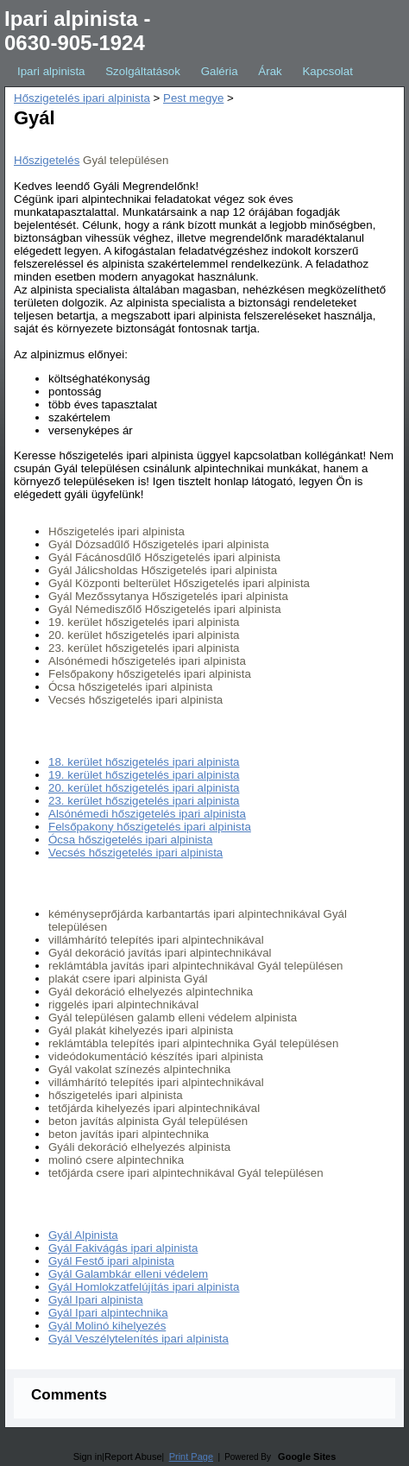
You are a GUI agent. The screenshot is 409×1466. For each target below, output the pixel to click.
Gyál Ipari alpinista (95, 1299)
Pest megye (193, 98)
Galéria (219, 71)
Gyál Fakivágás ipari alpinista (123, 1248)
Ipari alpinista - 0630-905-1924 (77, 30)
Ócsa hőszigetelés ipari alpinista (130, 839)
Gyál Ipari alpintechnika (108, 1312)
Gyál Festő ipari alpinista (111, 1260)
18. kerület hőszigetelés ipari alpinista (144, 761)
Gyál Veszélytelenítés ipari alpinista (138, 1338)
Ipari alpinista (51, 71)
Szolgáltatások (142, 71)
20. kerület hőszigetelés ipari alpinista (144, 787)
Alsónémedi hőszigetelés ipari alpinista (147, 813)
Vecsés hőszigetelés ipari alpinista (135, 852)
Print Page (191, 1456)
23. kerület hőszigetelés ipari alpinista (144, 800)
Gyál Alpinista (83, 1235)
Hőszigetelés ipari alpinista (82, 98)
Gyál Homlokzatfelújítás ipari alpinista (144, 1286)
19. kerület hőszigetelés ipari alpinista (144, 774)
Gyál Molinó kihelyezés (107, 1325)
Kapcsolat (327, 71)
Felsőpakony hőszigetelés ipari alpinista (149, 826)
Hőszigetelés (46, 160)
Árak (269, 71)
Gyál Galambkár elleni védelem (128, 1273)
